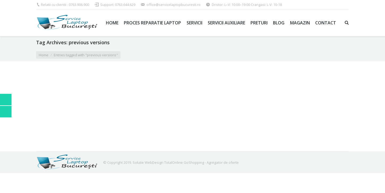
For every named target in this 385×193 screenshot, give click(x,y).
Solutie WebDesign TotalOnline (158, 162)
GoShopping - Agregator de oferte (211, 162)
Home (43, 55)
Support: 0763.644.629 (117, 4)
